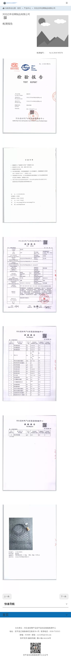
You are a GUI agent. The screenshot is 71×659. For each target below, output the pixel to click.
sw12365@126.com (44, 635)
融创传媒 (31, 638)
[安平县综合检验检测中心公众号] (35, 648)
